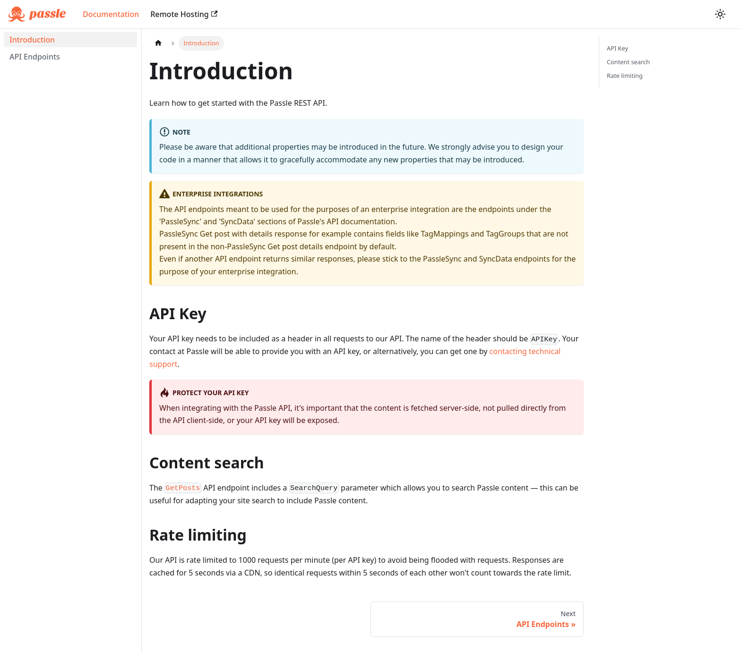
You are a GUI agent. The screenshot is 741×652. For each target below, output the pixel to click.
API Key (617, 48)
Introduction (32, 39)
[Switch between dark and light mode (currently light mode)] (720, 14)
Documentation (111, 14)
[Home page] (158, 43)
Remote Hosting (183, 14)
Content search (628, 62)
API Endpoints (34, 56)
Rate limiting (625, 75)
